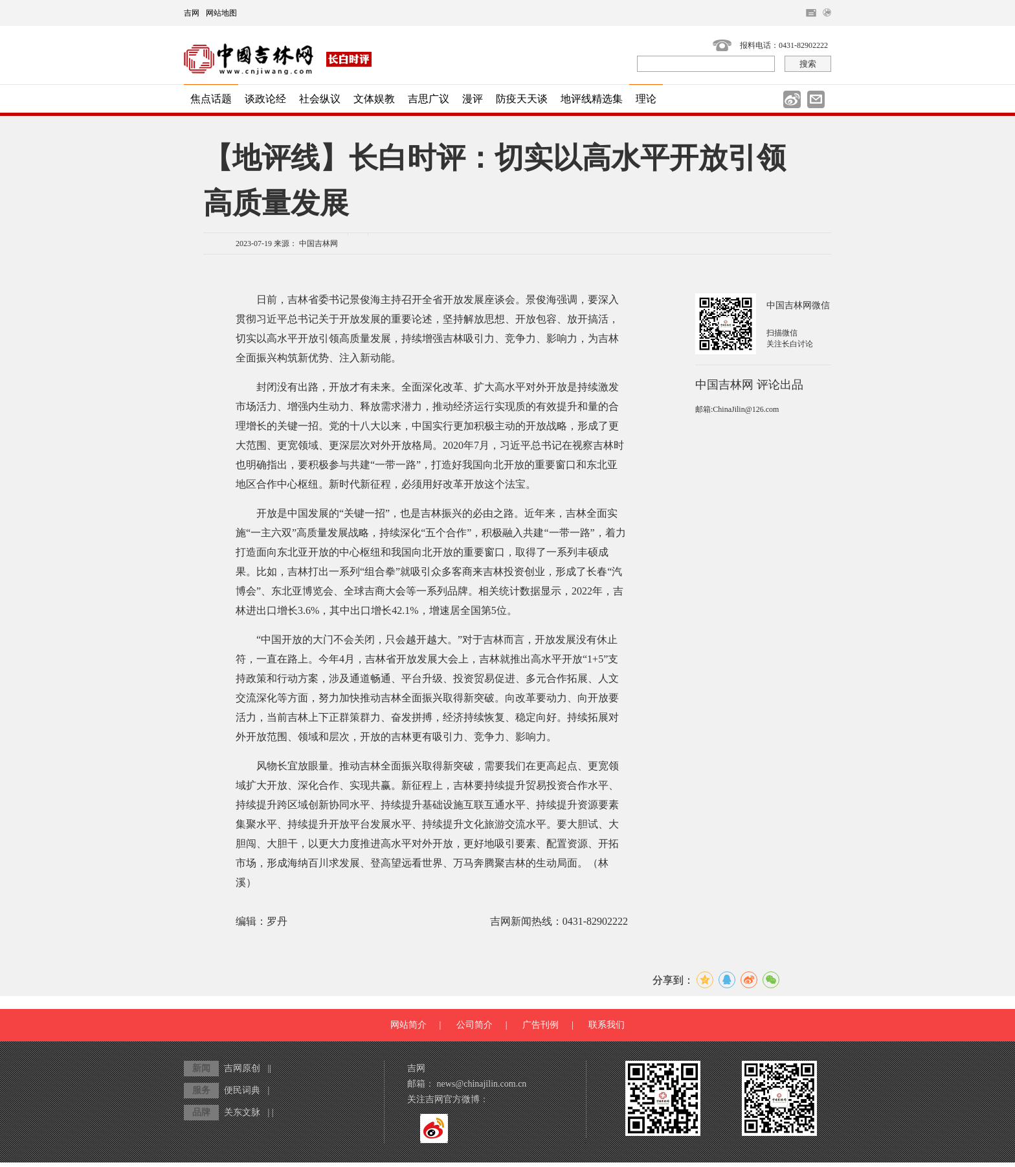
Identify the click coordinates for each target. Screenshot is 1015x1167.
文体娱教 (374, 98)
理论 (646, 98)
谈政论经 (265, 98)
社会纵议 (319, 98)
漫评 (472, 98)
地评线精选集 (592, 98)
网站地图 (221, 12)
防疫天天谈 (522, 98)
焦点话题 (211, 98)
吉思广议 (428, 98)
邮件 (816, 99)
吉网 (191, 12)
